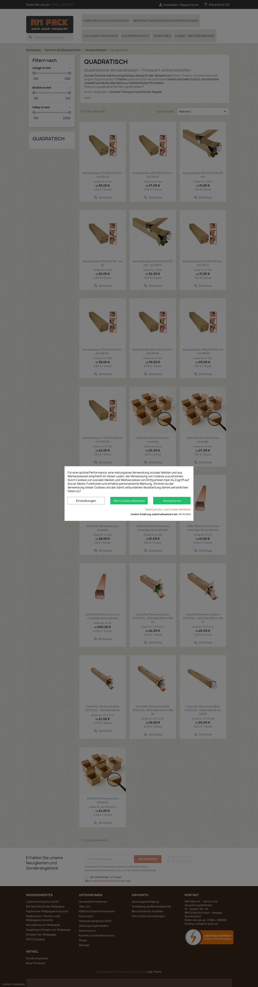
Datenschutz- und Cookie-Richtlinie (168, 509)
